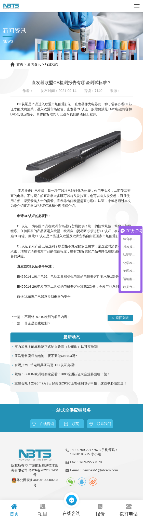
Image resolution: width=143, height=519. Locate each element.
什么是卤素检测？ (37, 323)
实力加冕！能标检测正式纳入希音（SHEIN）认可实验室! (56, 347)
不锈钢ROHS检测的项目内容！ (47, 317)
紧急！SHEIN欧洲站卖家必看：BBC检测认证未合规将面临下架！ (62, 374)
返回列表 (122, 318)
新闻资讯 (34, 64)
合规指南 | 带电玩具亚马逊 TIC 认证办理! (45, 365)
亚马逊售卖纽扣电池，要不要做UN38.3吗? (46, 356)
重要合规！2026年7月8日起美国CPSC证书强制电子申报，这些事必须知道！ (71, 383)
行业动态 (51, 64)
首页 (20, 64)
